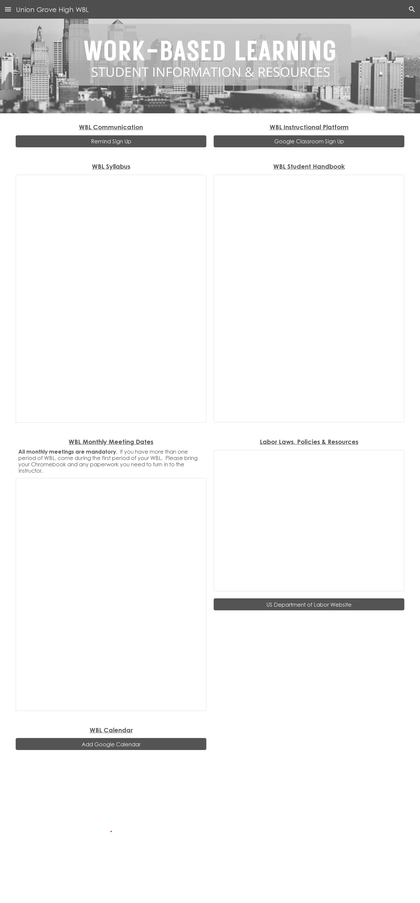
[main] (111, 127)
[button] (8, 9)
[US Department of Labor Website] (309, 604)
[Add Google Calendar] (111, 744)
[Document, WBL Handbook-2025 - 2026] (309, 299)
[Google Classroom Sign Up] (309, 141)
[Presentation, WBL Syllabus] (111, 299)
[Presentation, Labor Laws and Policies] (309, 520)
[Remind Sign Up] (111, 141)
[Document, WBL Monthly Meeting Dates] (111, 594)
